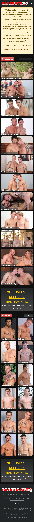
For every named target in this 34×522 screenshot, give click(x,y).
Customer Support (16, 513)
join (21, 49)
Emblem (27, 47)
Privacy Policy (26, 513)
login (8, 49)
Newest (25, 59)
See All (28, 315)
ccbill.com (17, 510)
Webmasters (5, 513)
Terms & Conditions (17, 514)
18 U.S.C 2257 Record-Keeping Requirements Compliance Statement (17, 499)
